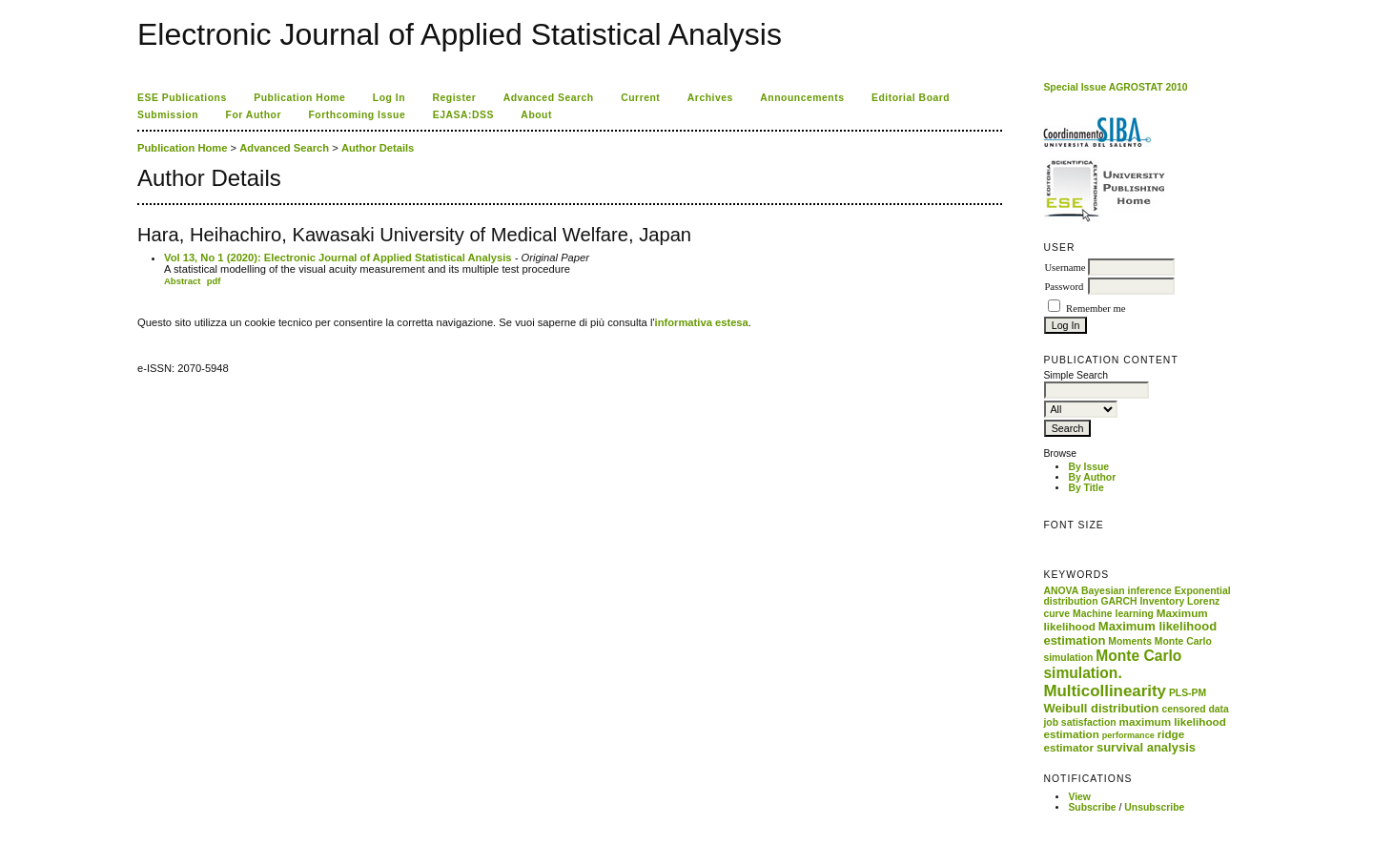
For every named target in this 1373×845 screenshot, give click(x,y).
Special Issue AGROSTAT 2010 (1115, 87)
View (1079, 797)
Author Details (377, 148)
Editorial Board (910, 98)
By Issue (1088, 467)
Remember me (1095, 308)
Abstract (182, 281)
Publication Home (299, 98)
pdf (214, 281)
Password (1063, 286)
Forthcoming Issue (357, 115)
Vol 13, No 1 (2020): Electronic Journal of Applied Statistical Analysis (338, 257)
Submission (167, 115)
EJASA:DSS (463, 115)
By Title (1085, 488)
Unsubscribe (1154, 807)
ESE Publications (182, 98)
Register (455, 98)
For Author (254, 115)
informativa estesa (701, 322)
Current (640, 98)
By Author (1092, 477)
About (536, 115)
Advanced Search (548, 98)
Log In (389, 98)
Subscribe (1092, 807)
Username (1064, 267)
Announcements (802, 98)
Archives (710, 98)
